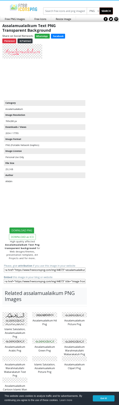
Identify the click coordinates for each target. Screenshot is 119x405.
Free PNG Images (15, 19)
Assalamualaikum (14, 109)
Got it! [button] (103, 398)
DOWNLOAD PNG (21, 230)
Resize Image (63, 19)
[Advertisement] (22, 79)
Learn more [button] (66, 400)
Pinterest (9, 40)
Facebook (58, 36)
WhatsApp (42, 36)
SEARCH (106, 11)
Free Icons (40, 19)
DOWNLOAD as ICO (22, 237)
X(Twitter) (25, 40)
